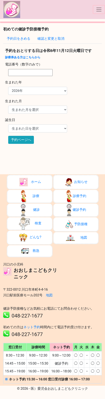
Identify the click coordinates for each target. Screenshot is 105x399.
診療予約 (76, 196)
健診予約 (76, 210)
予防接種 (76, 224)
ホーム (30, 182)
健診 (30, 210)
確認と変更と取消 (50, 39)
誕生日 (10, 120)
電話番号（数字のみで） (23, 64)
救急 (30, 251)
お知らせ (76, 182)
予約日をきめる (18, 39)
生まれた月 (13, 101)
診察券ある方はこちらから (22, 57)
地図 (76, 238)
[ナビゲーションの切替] (99, 9)
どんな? (30, 237)
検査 (30, 223)
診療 (30, 196)
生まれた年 (13, 82)
